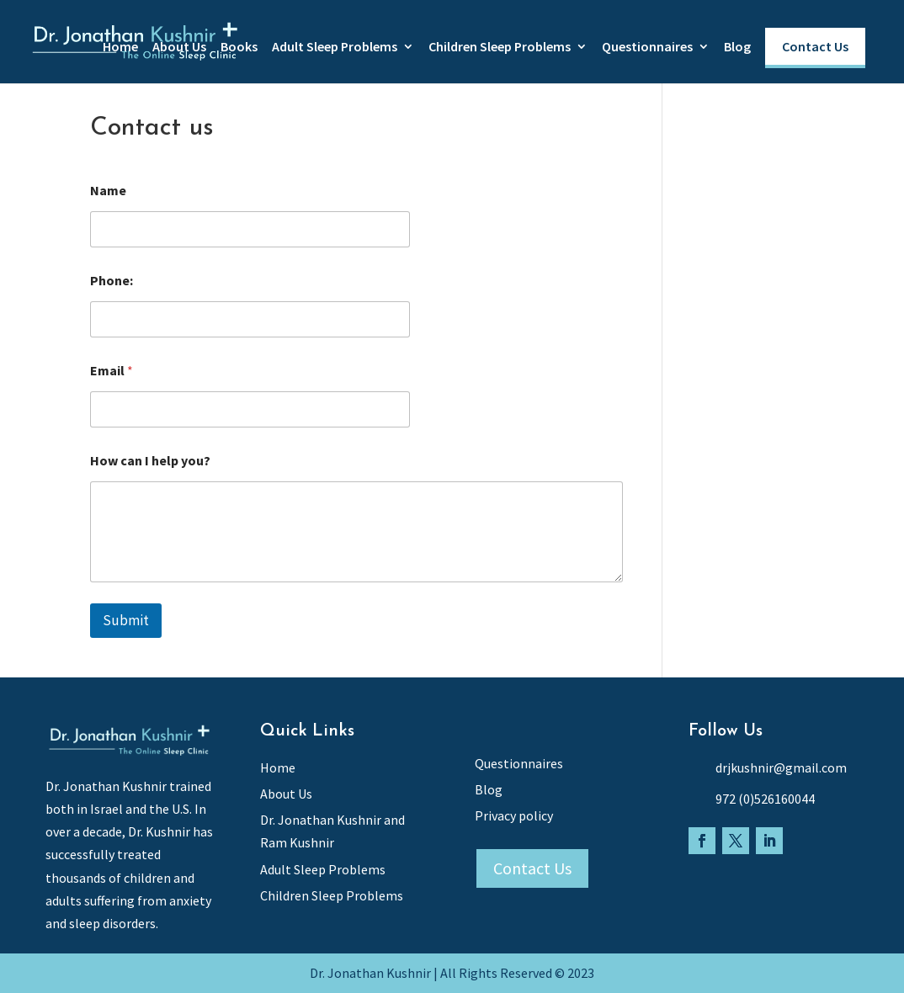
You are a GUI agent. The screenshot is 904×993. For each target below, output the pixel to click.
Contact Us (815, 46)
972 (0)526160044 (765, 798)
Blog (737, 47)
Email (111, 371)
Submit (126, 620)
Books (239, 47)
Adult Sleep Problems (334, 47)
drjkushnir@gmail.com (781, 767)
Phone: (111, 281)
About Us (179, 47)
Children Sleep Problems (499, 47)
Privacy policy (514, 815)
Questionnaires (647, 47)
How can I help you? (150, 461)
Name (108, 191)
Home (120, 47)
